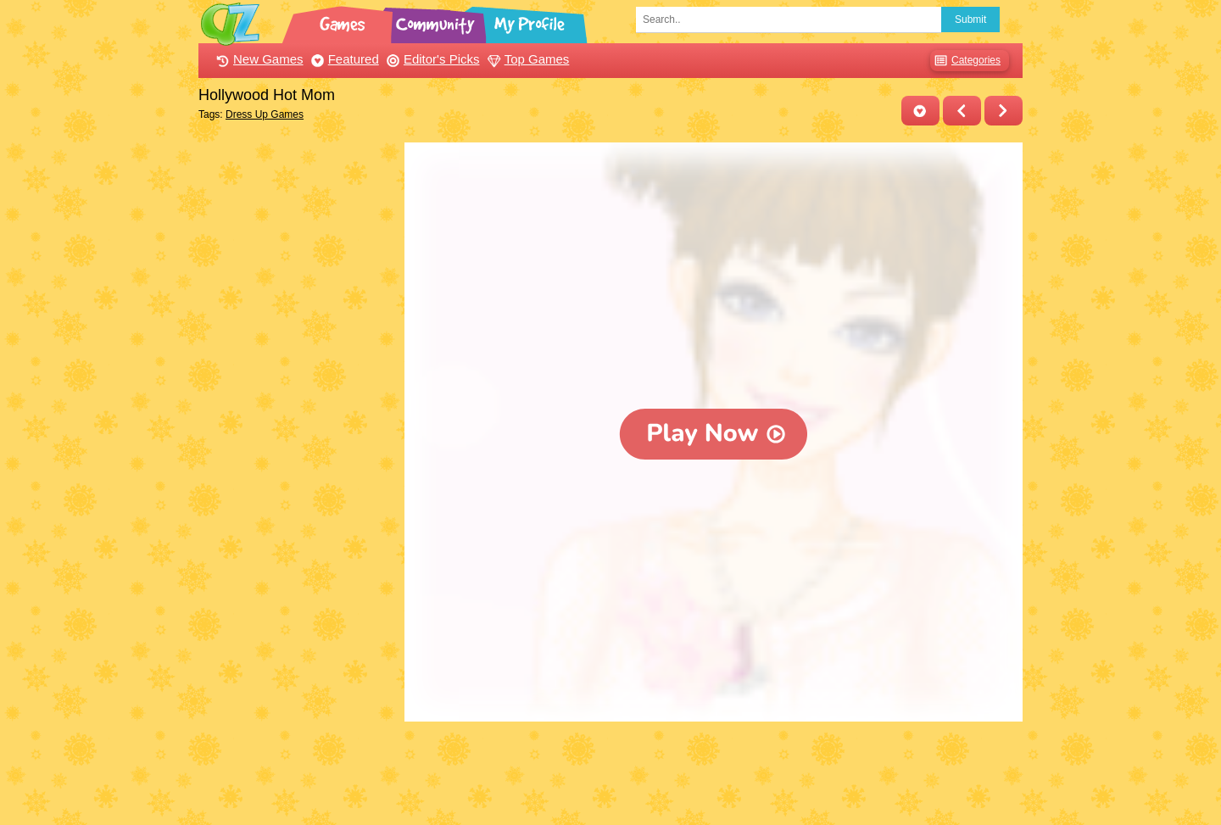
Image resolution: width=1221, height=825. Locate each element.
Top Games (526, 59)
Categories (965, 60)
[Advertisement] (297, 396)
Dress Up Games (265, 114)
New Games (258, 59)
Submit (970, 19)
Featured (343, 59)
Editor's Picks (431, 59)
